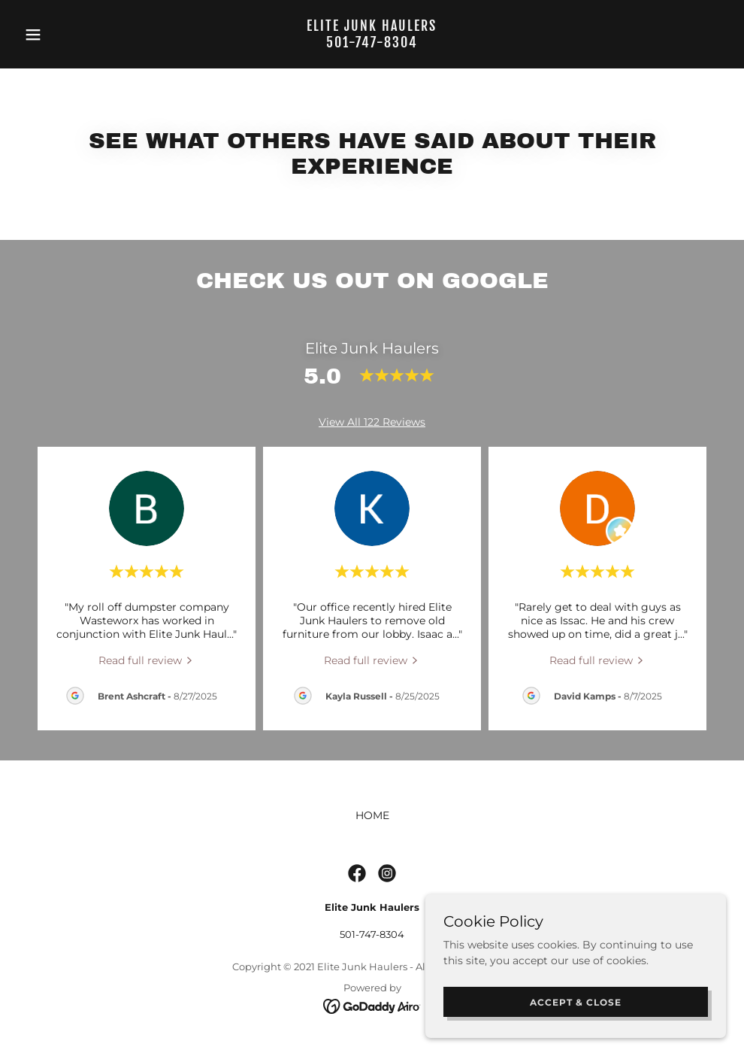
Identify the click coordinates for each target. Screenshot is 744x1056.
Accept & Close (576, 1002)
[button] (71, 35)
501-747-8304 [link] (372, 934)
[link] (372, 43)
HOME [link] (372, 815)
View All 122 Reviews (372, 422)
